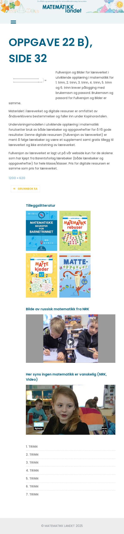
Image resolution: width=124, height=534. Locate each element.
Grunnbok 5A (28, 189)
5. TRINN (32, 478)
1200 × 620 (17, 178)
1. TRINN (32, 446)
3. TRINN (32, 462)
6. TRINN (32, 486)
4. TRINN (32, 470)
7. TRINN (32, 494)
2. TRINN (32, 454)
